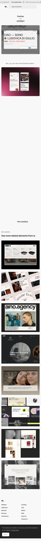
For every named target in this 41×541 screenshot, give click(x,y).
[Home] (20, 142)
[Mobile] (20, 81)
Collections (4, 507)
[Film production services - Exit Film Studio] (20, 349)
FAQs (22, 513)
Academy (24, 504)
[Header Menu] (20, 255)
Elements (3, 510)
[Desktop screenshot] (20, 443)
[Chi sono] (20, 173)
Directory (4, 513)
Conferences (5, 516)
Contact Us (24, 519)
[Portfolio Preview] (20, 203)
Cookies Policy (15, 530)
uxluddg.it (20, 21)
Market (23, 510)
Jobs (22, 507)
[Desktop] (20, 286)
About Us (23, 516)
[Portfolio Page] (20, 112)
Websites (3, 504)
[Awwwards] (6, 6)
